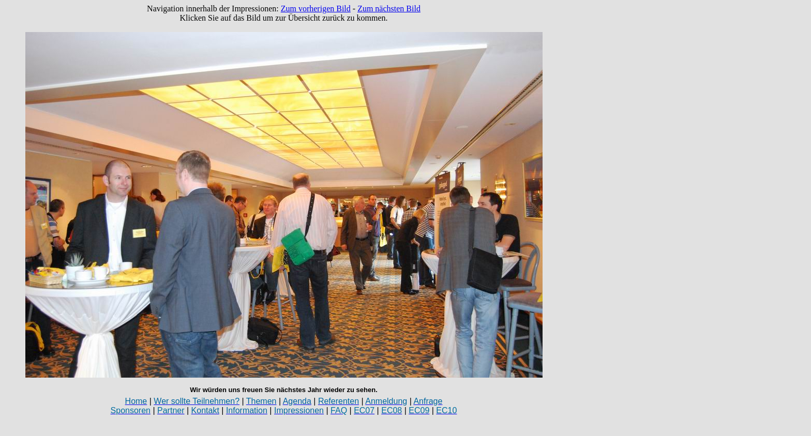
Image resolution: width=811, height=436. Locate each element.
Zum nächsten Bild (388, 8)
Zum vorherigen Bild (316, 8)
